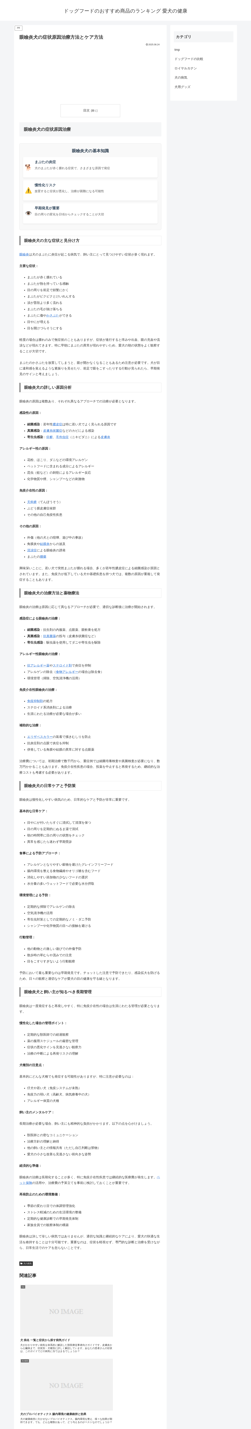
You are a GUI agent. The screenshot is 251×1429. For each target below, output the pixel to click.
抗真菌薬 (49, 636)
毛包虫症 (62, 437)
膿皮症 (57, 424)
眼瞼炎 (24, 254)
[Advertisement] (90, 73)
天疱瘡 (32, 502)
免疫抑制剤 (35, 701)
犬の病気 (26, 1263)
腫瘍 (43, 557)
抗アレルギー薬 (38, 665)
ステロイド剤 (62, 665)
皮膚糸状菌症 (52, 430)
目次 (86, 110)
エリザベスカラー (40, 737)
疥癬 (49, 437)
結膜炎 (45, 544)
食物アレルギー (67, 672)
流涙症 (32, 550)
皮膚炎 (105, 437)
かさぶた (52, 315)
